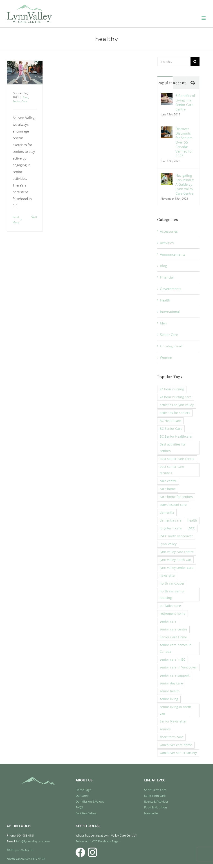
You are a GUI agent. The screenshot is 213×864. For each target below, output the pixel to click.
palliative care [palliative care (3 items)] (170, 606)
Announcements (172, 254)
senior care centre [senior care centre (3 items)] (173, 629)
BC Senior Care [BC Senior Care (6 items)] (171, 429)
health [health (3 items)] (192, 520)
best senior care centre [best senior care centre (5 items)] (177, 459)
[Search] (195, 61)
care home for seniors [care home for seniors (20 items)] (176, 497)
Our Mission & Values (90, 801)
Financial (167, 277)
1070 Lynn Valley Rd (20, 850)
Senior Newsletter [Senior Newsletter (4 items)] (173, 721)
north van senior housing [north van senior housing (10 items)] (172, 594)
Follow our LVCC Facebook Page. (97, 841)
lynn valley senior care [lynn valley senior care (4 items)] (176, 568)
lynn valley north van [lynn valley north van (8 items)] (175, 560)
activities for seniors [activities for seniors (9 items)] (175, 413)
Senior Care (20, 101)
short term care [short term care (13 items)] (171, 737)
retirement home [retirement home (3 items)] (172, 614)
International (170, 311)
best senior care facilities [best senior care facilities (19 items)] (172, 470)
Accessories (169, 231)
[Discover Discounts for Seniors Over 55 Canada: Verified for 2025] (167, 130)
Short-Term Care (155, 790)
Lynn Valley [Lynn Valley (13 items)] (168, 544)
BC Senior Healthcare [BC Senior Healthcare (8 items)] (176, 436)
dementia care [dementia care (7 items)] (171, 520)
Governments (170, 288)
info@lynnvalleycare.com (33, 841)
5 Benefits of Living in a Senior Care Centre (185, 102)
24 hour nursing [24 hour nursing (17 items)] (172, 389)
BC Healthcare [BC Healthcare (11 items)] (170, 421)
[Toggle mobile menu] (204, 18)
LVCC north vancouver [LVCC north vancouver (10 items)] (176, 536)
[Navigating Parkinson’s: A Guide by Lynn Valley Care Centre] (167, 176)
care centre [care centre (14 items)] (168, 481)
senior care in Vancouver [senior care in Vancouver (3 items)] (178, 667)
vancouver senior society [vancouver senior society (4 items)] (178, 753)
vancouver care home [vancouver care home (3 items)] (176, 745)
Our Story (82, 796)
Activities (167, 243)
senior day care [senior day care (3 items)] (171, 683)
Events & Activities (156, 801)
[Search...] (174, 61)
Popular (165, 82)
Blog (25, 97)
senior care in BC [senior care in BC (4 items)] (172, 659)
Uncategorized (171, 346)
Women (166, 357)
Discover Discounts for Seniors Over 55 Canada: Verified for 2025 (184, 142)
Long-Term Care (155, 796)
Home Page (83, 790)
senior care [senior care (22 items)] (168, 621)
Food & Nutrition (155, 807)
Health (165, 300)
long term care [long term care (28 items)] (171, 528)
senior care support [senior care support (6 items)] (174, 675)
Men (163, 323)
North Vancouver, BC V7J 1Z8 (26, 859)
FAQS (79, 807)
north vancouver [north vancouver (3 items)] (172, 583)
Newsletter (151, 813)
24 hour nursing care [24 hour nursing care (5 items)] (175, 397)
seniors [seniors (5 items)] (165, 729)
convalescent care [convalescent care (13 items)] (173, 505)
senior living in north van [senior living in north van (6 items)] (175, 710)
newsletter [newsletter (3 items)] (168, 576)
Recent (179, 82)
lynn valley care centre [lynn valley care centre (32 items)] (177, 552)
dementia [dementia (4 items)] (167, 513)
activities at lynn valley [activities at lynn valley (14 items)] (177, 405)
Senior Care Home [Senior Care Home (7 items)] (173, 637)
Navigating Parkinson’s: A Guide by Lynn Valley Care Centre (184, 184)
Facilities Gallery (86, 813)
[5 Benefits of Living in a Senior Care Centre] (167, 96)
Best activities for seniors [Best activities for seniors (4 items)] (173, 447)
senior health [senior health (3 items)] (170, 691)
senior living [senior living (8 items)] (169, 699)
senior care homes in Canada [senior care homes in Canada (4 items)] (175, 648)
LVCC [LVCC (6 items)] (191, 528)
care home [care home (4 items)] (168, 489)
